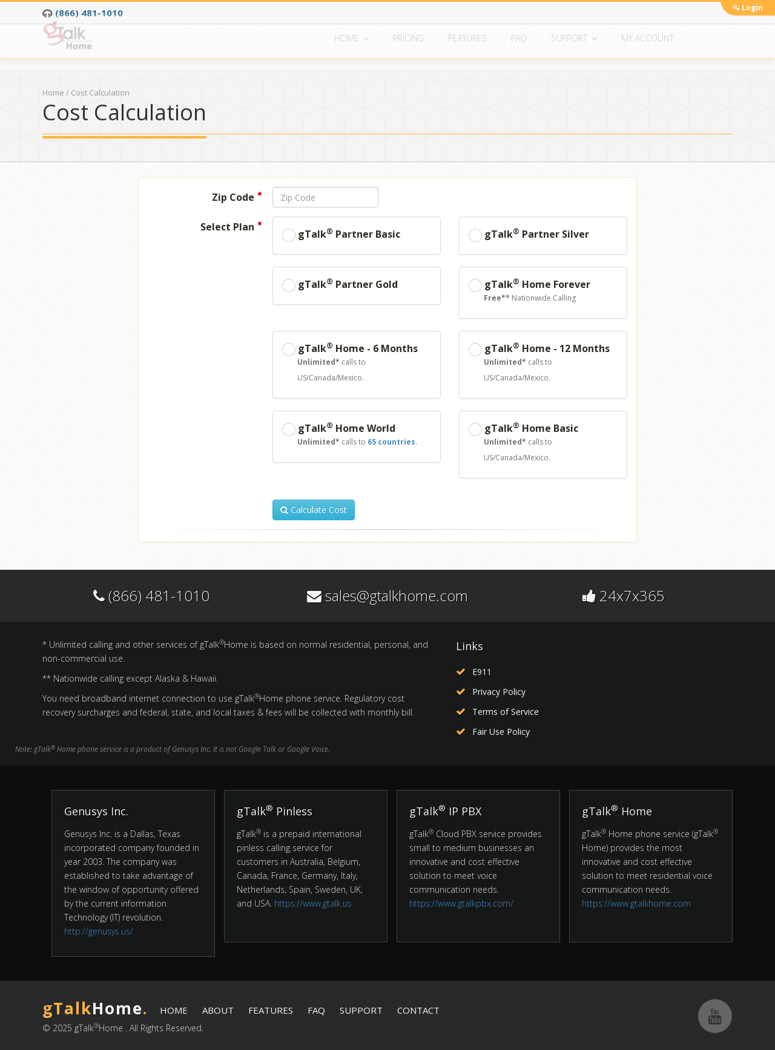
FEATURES (270, 1010)
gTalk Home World (349, 435)
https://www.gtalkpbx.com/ (461, 903)
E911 (482, 671)
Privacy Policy (499, 691)
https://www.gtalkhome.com (636, 903)
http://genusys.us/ (98, 931)
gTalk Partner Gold (340, 284)
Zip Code (237, 196)
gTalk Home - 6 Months (356, 363)
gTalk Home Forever (529, 291)
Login (748, 7)
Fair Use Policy (501, 731)
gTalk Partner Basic (341, 234)
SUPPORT (361, 1010)
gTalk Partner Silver (529, 234)
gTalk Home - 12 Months (543, 363)
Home (53, 92)
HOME (174, 1010)
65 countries (391, 442)
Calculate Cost (313, 509)
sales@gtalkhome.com (396, 595)
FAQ (316, 1010)
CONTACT (418, 1010)
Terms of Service (505, 711)
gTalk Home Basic (543, 443)
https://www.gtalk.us (313, 903)
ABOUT (218, 1010)
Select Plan (231, 226)
